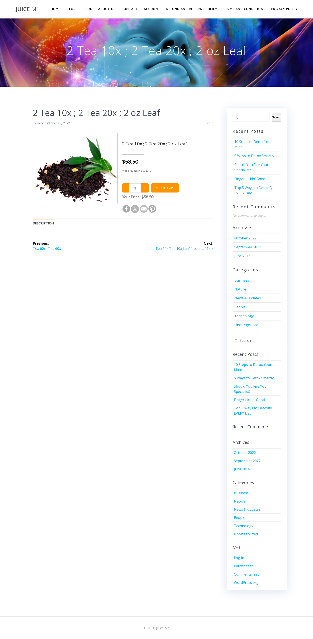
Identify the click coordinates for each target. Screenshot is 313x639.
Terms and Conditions (244, 9)
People (240, 307)
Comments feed (247, 574)
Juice (27, 9)
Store (72, 9)
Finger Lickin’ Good (249, 178)
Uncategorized (246, 324)
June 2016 (242, 256)
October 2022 (245, 238)
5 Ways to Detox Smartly (254, 155)
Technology (244, 316)
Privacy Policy (284, 9)
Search (276, 117)
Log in (239, 557)
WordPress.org (246, 582)
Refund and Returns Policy (191, 9)
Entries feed (243, 566)
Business (241, 280)
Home (56, 9)
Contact (130, 9)
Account (152, 9)
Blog (87, 9)
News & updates (247, 298)
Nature (240, 289)
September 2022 (247, 247)
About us (106, 9)
